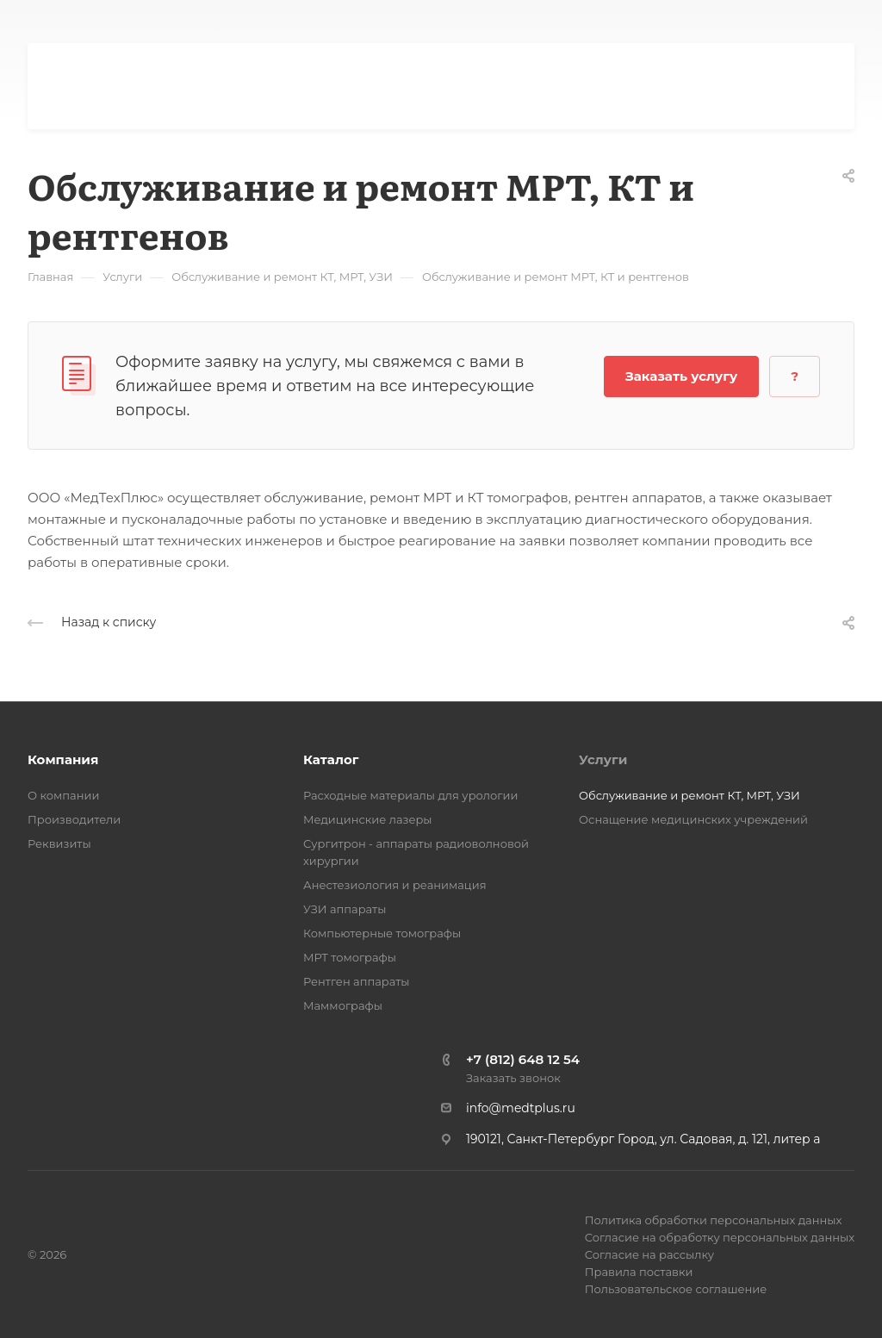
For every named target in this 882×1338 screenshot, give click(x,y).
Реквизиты (59, 843)
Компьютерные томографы (382, 933)
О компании (63, 795)
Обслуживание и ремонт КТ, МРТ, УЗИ (689, 795)
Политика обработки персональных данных (713, 1220)
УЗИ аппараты (344, 909)
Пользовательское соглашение (676, 1289)
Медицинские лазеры (367, 819)
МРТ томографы (349, 957)
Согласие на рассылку (649, 1254)
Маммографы (342, 1005)
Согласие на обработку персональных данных (719, 1237)
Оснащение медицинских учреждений (693, 819)
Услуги (603, 759)
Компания (63, 759)
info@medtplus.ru (520, 1108)
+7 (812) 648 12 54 (523, 1059)
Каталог (330, 759)
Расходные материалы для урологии (410, 795)
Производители (74, 819)
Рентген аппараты (356, 981)
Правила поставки (639, 1272)
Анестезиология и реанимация (395, 885)
